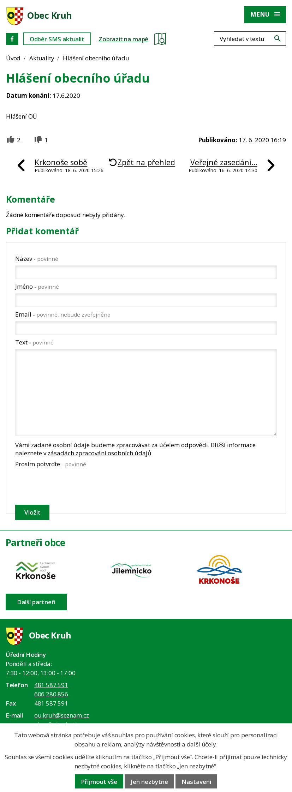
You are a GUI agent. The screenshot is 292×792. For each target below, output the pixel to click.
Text (34, 342)
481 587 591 (51, 685)
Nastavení (196, 782)
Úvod (13, 58)
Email (63, 314)
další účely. (202, 744)
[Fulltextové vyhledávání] (250, 38)
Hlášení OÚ (21, 116)
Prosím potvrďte (50, 464)
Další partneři (36, 602)
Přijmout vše (99, 782)
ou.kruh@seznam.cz (61, 715)
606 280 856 (51, 694)
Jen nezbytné (149, 782)
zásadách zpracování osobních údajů (99, 453)
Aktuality (41, 58)
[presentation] (68, 486)
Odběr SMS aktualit (57, 39)
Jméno (37, 286)
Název (36, 258)
